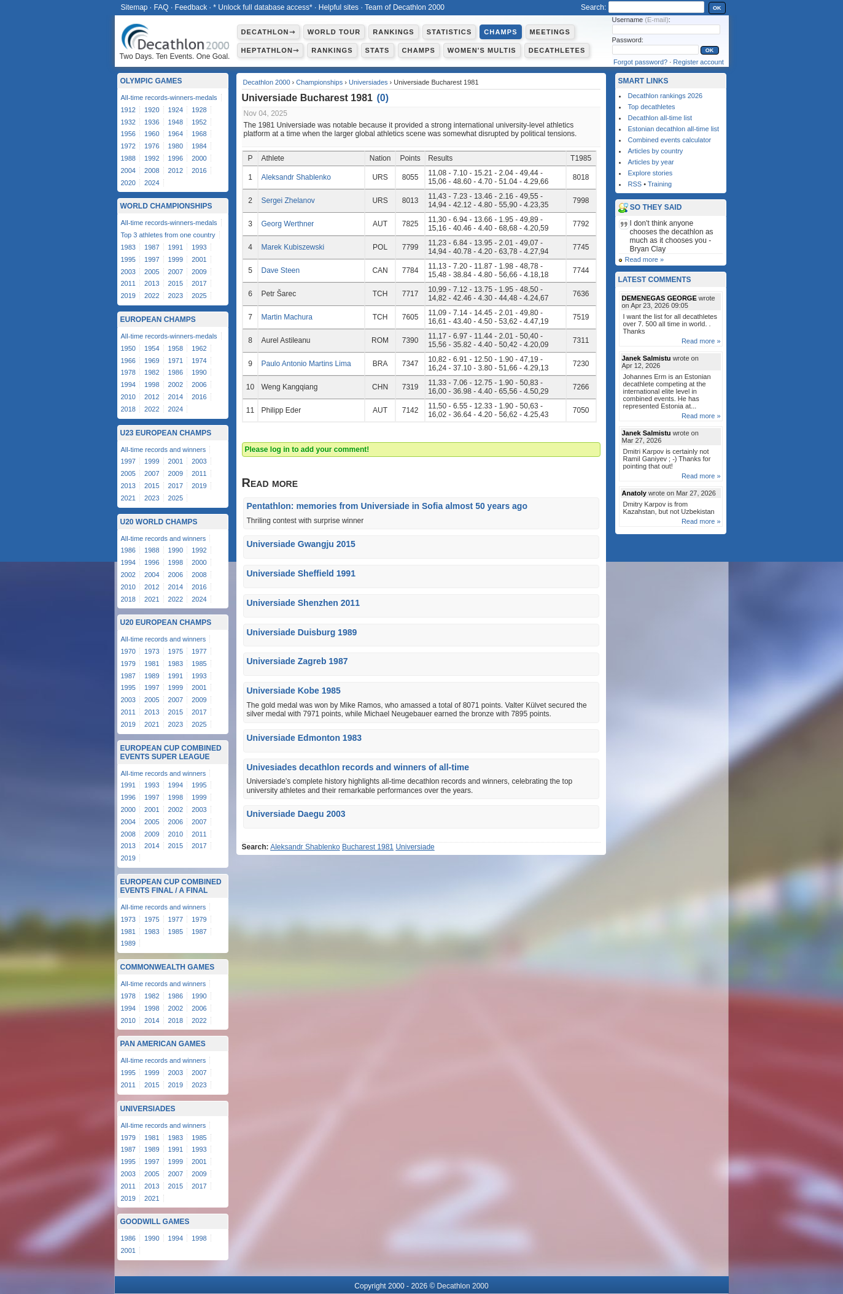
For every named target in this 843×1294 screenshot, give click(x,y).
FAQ (161, 7)
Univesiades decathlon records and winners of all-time (358, 767)
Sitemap (134, 7)
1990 (199, 372)
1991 (175, 247)
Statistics (449, 32)
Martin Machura (286, 317)
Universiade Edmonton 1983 (304, 738)
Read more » (644, 259)
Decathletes (557, 50)
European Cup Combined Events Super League (171, 752)
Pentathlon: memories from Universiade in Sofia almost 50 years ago (387, 506)
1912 (128, 109)
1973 (151, 651)
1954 (151, 348)
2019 (128, 295)
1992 (151, 158)
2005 (151, 271)
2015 (175, 283)
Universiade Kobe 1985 (294, 690)
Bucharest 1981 (368, 847)
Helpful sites (339, 7)
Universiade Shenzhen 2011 (303, 603)
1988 (128, 158)
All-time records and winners (163, 449)
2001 (199, 259)
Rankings (393, 32)
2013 (151, 283)
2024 (151, 182)
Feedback (191, 7)
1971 (175, 360)
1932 (128, 122)
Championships (319, 82)
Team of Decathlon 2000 (405, 7)
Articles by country (655, 151)
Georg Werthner (287, 224)
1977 (199, 651)
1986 (175, 372)
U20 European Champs (166, 622)
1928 (199, 109)
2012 (175, 170)
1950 (128, 348)
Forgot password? (640, 62)
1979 (128, 663)
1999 (175, 259)
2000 (199, 158)
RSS (635, 184)
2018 (128, 409)
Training (660, 184)
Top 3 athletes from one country (168, 235)
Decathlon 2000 (266, 82)
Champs (500, 32)
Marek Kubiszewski (292, 247)
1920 (151, 109)
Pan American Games (163, 1043)
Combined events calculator (670, 140)
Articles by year (651, 162)
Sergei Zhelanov (287, 200)
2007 (175, 271)
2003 (128, 271)
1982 (151, 372)
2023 (175, 295)
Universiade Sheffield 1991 (301, 573)
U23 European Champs (166, 433)
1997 (151, 259)
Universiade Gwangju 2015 (301, 544)
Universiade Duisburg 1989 (302, 632)
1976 (151, 146)
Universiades (368, 82)
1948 (175, 122)
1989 (151, 676)
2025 (199, 295)
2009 (199, 271)
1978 (128, 372)
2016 (199, 170)
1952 (199, 122)
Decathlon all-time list (660, 117)
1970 (128, 651)
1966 (128, 360)
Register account (698, 62)
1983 (128, 247)
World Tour (334, 32)
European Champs (158, 319)
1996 (175, 158)
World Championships (166, 206)
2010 (128, 396)
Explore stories (650, 173)
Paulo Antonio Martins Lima (306, 363)
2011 (128, 283)
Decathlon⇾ (268, 32)
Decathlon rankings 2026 (665, 95)
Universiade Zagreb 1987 (297, 661)
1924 (175, 109)
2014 (175, 396)
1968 (199, 133)
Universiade (414, 847)
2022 (151, 295)
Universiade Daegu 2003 (296, 814)
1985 (199, 663)
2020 (128, 182)
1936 (151, 122)
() (382, 98)
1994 (128, 384)
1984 (199, 146)
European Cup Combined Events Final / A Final (171, 886)
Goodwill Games (155, 1221)
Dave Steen (280, 270)
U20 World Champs (159, 522)
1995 (128, 259)
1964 (175, 133)
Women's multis (482, 50)
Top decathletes (651, 106)
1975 (175, 651)
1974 (199, 360)
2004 (128, 170)
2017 (199, 283)
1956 (128, 133)
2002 (175, 384)
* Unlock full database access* (262, 7)
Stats (377, 50)
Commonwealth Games (167, 967)
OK (717, 8)
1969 (151, 360)
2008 (151, 170)
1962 (199, 348)
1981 (151, 663)
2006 (199, 384)
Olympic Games (151, 81)
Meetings (550, 32)
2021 (128, 498)
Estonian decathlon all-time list (674, 128)
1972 (128, 146)
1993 (199, 247)
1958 (175, 348)
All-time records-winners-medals (169, 97)
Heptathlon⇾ (270, 50)
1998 (151, 384)
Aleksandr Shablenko (295, 177)
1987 (151, 247)
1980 (175, 146)
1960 (151, 133)
